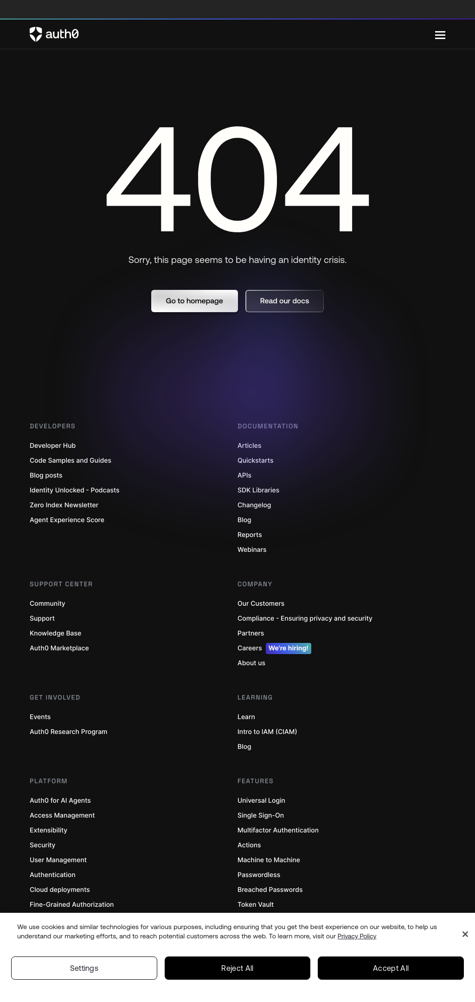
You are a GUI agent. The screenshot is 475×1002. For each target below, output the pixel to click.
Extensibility (48, 830)
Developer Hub (53, 446)
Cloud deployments (60, 890)
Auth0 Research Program (68, 732)
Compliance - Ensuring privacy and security (305, 618)
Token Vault (256, 905)
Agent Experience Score (67, 520)
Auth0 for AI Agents (60, 801)
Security (43, 845)
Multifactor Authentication (278, 830)
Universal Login (261, 801)
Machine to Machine (269, 860)
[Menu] (440, 34)
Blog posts (46, 475)
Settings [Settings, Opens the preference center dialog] (84, 968)
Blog (244, 747)
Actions (249, 845)
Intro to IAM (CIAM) (267, 732)
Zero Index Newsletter (64, 505)
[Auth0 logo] (232, 34)
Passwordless (259, 875)
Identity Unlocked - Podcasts (75, 490)
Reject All (237, 968)
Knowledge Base (55, 633)
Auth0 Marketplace (59, 648)
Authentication (53, 875)
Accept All (391, 968)
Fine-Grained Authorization (72, 905)
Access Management (62, 815)
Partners (251, 633)
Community (47, 604)
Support (42, 618)
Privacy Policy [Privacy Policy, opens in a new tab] (357, 936)
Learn (246, 717)
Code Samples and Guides (70, 461)
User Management (58, 860)
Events (40, 717)
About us (251, 663)
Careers (274, 648)
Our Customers (261, 604)
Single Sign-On (261, 815)
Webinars (252, 550)
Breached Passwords (270, 890)
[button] (194, 301)
